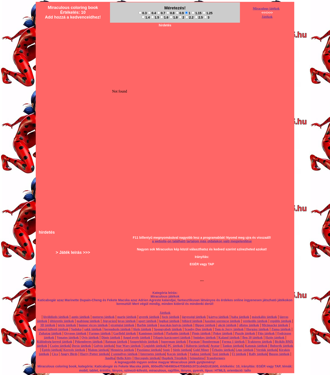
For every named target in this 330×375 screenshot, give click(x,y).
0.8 (170, 13)
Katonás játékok (256, 346)
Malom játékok (98, 350)
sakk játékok (93, 329)
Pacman (194, 341)
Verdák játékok (266, 350)
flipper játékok (205, 325)
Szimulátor (197, 358)
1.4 (146, 17)
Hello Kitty (124, 358)
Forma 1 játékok (233, 341)
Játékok (267, 17)
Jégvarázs (109, 321)
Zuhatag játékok (50, 333)
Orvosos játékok (75, 333)
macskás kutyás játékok (176, 325)
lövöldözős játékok (56, 317)
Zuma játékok (281, 329)
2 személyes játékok (124, 354)
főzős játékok (142, 329)
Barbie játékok (147, 325)
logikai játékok (169, 321)
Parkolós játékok (178, 333)
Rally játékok (258, 354)
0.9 (180, 13)
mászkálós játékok (264, 317)
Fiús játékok (266, 333)
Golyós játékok (104, 346)
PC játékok (175, 346)
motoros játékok (103, 317)
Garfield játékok (124, 333)
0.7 (161, 13)
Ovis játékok (90, 337)
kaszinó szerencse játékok (222, 321)
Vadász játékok (200, 354)
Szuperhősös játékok (144, 341)
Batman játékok (116, 341)
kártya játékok (219, 317)
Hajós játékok (275, 337)
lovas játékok (127, 321)
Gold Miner (201, 350)
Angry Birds (68, 354)
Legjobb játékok (154, 346)
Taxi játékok (220, 354)
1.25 (207, 13)
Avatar (215, 346)
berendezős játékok (117, 329)
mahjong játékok (88, 321)
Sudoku (76, 329)
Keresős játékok (74, 350)
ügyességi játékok (194, 317)
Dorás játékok (81, 346)
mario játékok (126, 317)
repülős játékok (281, 321)
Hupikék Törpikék (174, 358)
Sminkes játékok (204, 337)
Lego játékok (244, 350)
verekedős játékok (255, 321)
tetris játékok (67, 325)
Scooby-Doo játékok (198, 329)
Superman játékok (173, 341)
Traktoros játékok (259, 341)
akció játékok (227, 325)
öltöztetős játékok (62, 321)
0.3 (143, 13)
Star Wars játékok (128, 346)
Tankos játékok (232, 346)
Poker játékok (222, 333)
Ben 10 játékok (252, 337)
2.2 (189, 17)
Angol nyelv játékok (136, 337)
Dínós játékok (110, 337)
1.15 (196, 13)
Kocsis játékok (177, 354)
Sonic (166, 350)
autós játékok (80, 317)
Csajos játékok (60, 346)
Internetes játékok (152, 354)
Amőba (110, 358)
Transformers (215, 358)
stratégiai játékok (122, 325)
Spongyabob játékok (168, 329)
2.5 (199, 17)
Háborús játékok (197, 346)
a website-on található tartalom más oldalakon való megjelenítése (202, 241)
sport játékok (147, 321)
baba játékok (240, 317)
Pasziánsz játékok (149, 350)
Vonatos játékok (68, 337)
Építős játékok (52, 350)
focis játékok (170, 317)
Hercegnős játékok (147, 358)
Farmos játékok (100, 333)
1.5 (155, 17)
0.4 (152, 13)
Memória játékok (122, 350)
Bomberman (211, 341)
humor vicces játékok (93, 325)
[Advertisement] (165, 39)
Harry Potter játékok (94, 354)
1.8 (174, 17)
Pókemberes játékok (89, 341)
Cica (55, 354)
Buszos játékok (279, 354)
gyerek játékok (149, 317)
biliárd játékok (192, 321)
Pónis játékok (201, 333)
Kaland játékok (229, 337)
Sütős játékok (182, 350)
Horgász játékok (257, 329)
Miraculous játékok (266, 8)
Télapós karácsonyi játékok (171, 337)
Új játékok (239, 354)
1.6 (164, 17)
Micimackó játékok (275, 325)
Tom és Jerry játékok (229, 329)
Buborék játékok (281, 346)
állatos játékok (249, 325)
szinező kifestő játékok (53, 329)
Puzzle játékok (245, 333)
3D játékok (47, 325)
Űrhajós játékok (223, 350)
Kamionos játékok (151, 333)
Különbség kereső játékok (54, 341)
